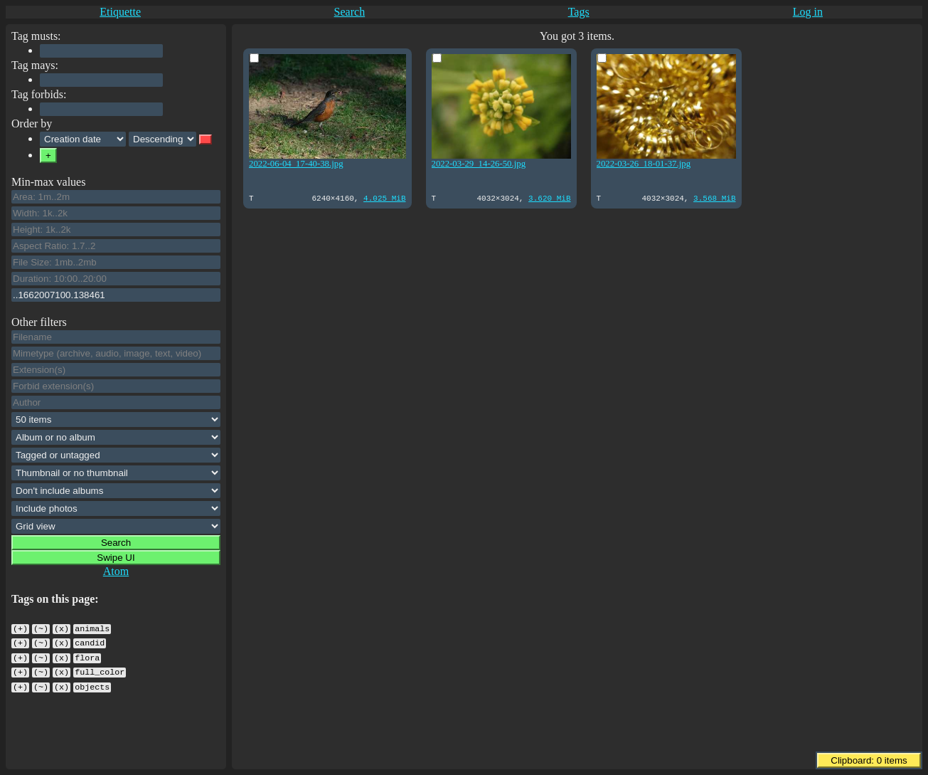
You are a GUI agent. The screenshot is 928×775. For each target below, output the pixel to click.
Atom (116, 571)
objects (92, 680)
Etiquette (120, 12)
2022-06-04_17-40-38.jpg (296, 162)
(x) (61, 627)
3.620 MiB (544, 197)
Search (350, 12)
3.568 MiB (706, 197)
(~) (40, 627)
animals (92, 627)
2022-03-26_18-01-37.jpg (637, 162)
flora (87, 654)
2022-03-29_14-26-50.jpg (475, 162)
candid (90, 640)
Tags (579, 12)
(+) (20, 627)
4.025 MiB (381, 197)
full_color (99, 667)
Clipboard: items (869, 760)
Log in (808, 12)
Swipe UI (115, 557)
